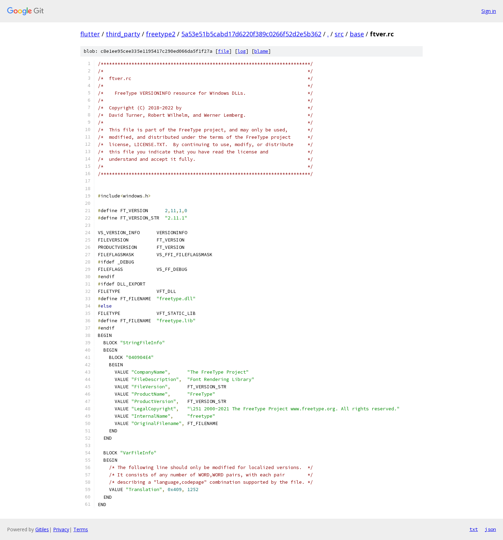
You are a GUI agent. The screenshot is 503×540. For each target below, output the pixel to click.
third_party (123, 34)
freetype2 (160, 34)
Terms (80, 529)
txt (473, 529)
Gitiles (42, 529)
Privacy (61, 529)
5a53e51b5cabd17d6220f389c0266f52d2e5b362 (251, 34)
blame (261, 51)
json (490, 529)
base (357, 34)
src (339, 34)
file (223, 51)
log (242, 51)
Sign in (488, 11)
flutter (90, 34)
